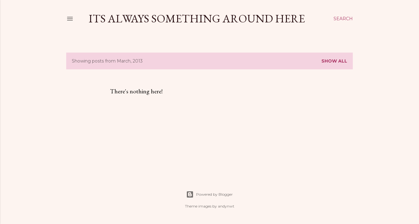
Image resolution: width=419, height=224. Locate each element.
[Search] (343, 18)
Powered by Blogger (209, 194)
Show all (334, 61)
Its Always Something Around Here (197, 18)
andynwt (226, 206)
